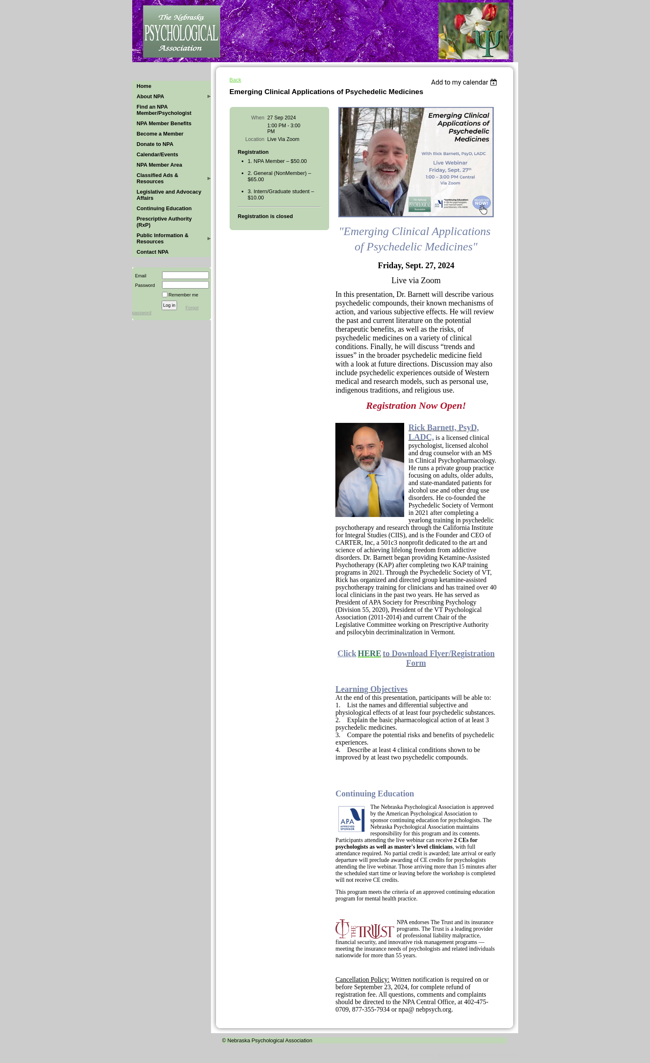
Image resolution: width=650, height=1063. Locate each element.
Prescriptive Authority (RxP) (164, 222)
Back (235, 80)
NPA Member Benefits (164, 123)
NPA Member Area (159, 165)
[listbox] (465, 82)
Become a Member (160, 134)
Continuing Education (164, 208)
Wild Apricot (451, 1055)
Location (254, 139)
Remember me (184, 294)
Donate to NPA (155, 144)
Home (144, 86)
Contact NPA (153, 252)
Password (143, 285)
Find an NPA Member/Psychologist (164, 110)
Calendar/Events (157, 154)
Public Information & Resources (163, 238)
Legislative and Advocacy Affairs (169, 195)
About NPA (151, 96)
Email (139, 275)
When (257, 118)
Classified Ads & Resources (158, 178)
